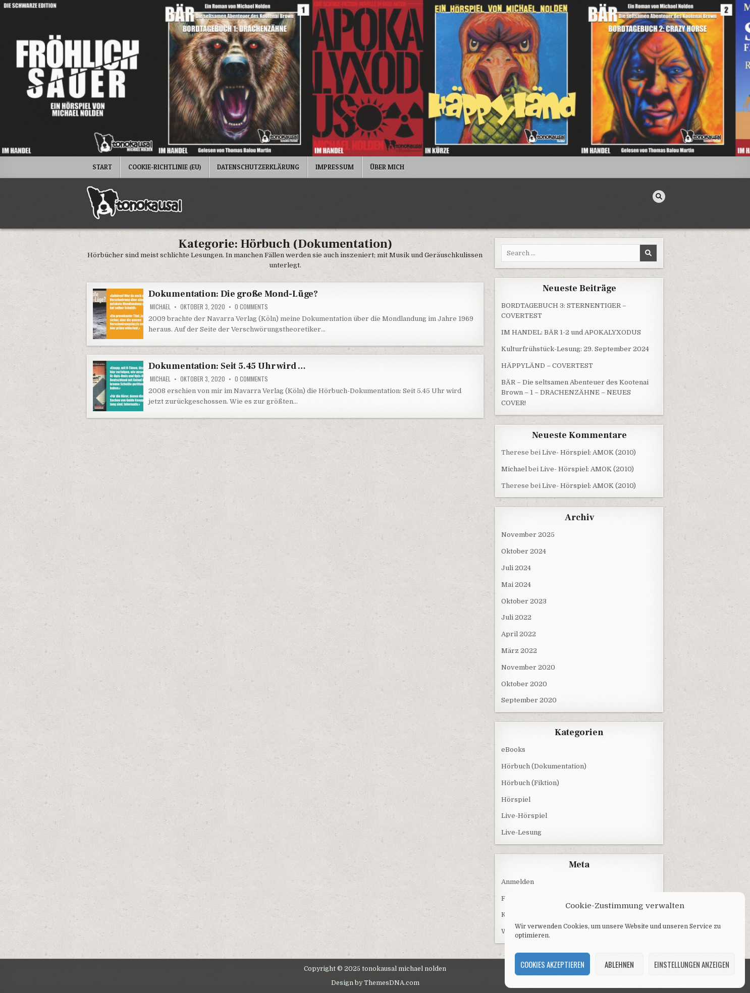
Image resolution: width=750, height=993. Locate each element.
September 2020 (529, 700)
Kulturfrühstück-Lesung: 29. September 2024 (575, 349)
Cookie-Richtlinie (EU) (164, 167)
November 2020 (528, 667)
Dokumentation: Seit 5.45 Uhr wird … (227, 366)
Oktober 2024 (523, 551)
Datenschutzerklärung (258, 167)
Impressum (334, 167)
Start (102, 167)
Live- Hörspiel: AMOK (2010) (589, 452)
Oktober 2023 (524, 601)
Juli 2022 (516, 617)
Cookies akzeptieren (552, 964)
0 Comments (251, 307)
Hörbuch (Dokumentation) (543, 766)
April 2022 (518, 634)
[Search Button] (659, 196)
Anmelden (517, 882)
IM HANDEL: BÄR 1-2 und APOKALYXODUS (571, 332)
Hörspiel (515, 799)
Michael (160, 307)
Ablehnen (619, 964)
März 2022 (519, 650)
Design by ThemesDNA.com (375, 982)
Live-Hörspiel (524, 815)
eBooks (513, 749)
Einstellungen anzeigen (691, 964)
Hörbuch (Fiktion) (530, 783)
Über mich (387, 167)
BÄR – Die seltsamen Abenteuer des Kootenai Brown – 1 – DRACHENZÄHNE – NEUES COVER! (575, 392)
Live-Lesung (521, 832)
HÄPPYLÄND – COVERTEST (547, 365)
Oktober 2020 (524, 684)
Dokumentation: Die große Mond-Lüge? (233, 294)
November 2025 (528, 534)
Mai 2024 (516, 584)
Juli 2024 (516, 568)
